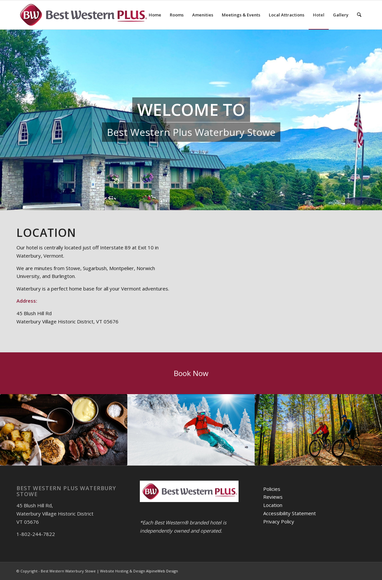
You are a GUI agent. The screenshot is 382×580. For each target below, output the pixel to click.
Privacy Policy (278, 521)
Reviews (273, 496)
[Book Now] (191, 373)
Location (272, 505)
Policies (271, 489)
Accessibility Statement (289, 513)
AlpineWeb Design (162, 570)
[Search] (359, 14)
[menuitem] (155, 14)
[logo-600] (82, 14)
